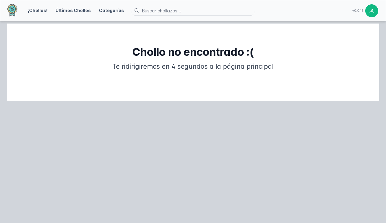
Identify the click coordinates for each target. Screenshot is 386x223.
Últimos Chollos (73, 10)
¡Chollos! (37, 10)
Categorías (111, 10)
